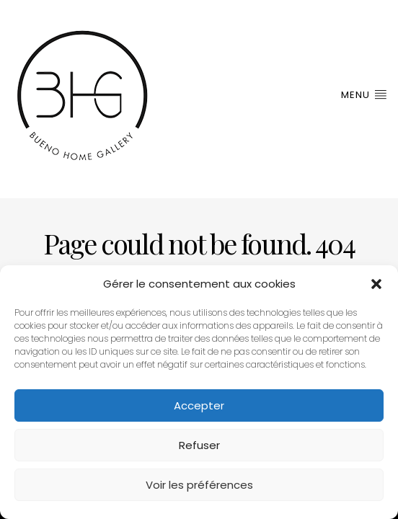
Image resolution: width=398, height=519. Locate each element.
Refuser (199, 445)
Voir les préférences (199, 484)
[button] (376, 284)
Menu (364, 95)
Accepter (199, 405)
